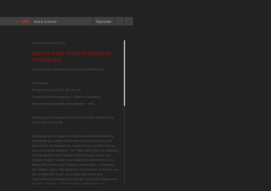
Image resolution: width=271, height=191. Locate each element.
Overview (103, 21)
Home (22, 21)
